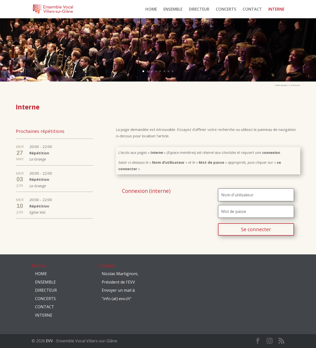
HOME (151, 9)
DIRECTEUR (199, 9)
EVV (49, 341)
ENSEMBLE (172, 9)
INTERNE (276, 9)
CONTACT (252, 9)
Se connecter (256, 229)
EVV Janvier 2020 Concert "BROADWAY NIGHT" (91, 51)
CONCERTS (226, 9)
